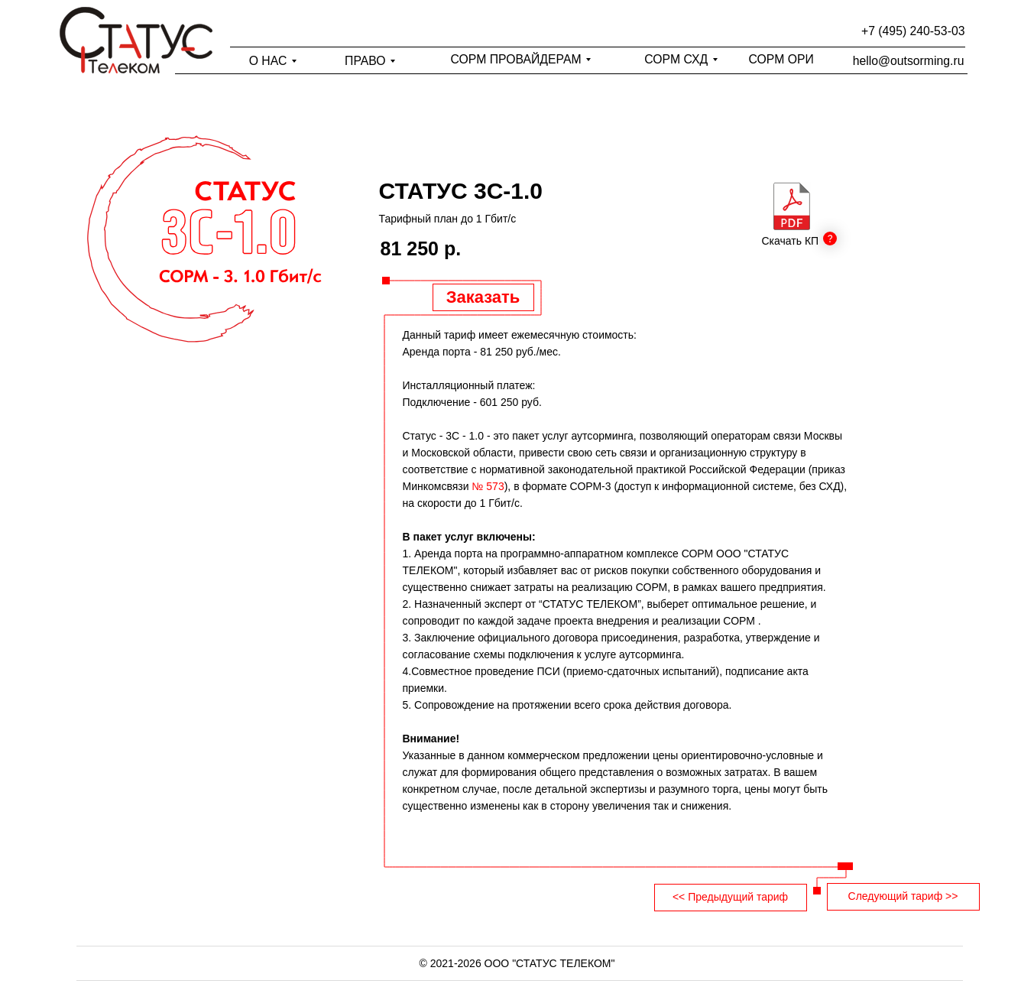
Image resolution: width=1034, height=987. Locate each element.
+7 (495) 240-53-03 (912, 30)
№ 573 (488, 486)
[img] (792, 206)
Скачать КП (790, 241)
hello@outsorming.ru (908, 60)
